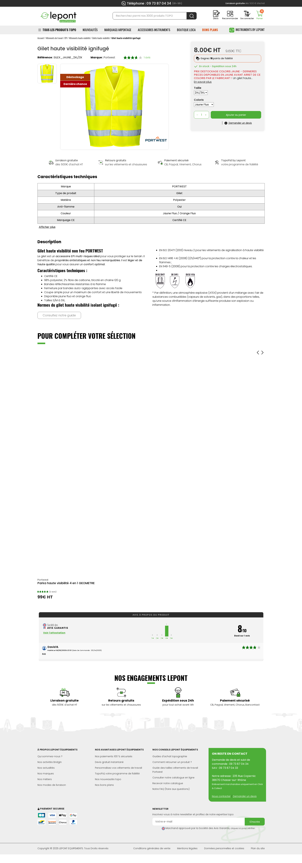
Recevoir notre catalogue (167, 783)
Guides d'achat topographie (169, 756)
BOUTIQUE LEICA (186, 30)
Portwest (109, 57)
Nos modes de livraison (51, 785)
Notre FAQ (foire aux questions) (171, 789)
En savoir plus (203, 82)
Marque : (97, 57)
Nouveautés (90, 30)
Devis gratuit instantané (109, 762)
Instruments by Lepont (247, 30)
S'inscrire (255, 821)
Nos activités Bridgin (49, 762)
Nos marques (45, 773)
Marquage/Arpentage (117, 30)
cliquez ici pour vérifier (243, 828)
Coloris (199, 100)
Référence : (45, 57)
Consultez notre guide (59, 315)
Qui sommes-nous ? (49, 756)
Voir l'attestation (54, 633)
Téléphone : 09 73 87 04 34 (149, 3)
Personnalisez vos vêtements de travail (118, 767)
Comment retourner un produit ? (172, 762)
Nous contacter (221, 796)
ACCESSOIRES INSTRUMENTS (154, 30)
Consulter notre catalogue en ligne (173, 777)
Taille (197, 88)
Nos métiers (44, 779)
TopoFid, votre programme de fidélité (117, 773)
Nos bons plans (104, 785)
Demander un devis (245, 796)
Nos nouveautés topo (108, 779)
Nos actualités (46, 767)
